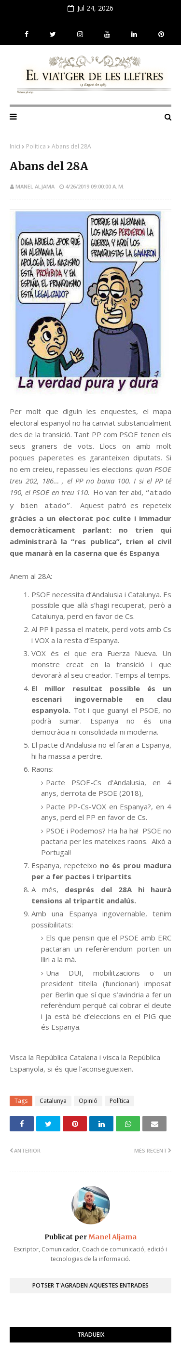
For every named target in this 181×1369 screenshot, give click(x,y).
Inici (15, 146)
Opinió (88, 1101)
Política (36, 146)
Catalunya (53, 1101)
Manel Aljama (35, 186)
